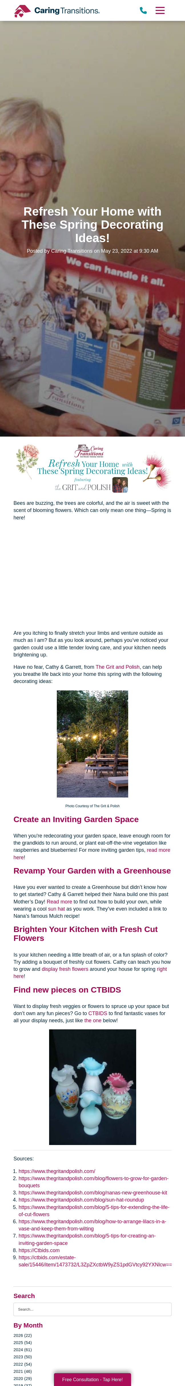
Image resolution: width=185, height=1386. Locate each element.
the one (92, 1020)
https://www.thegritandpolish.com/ (57, 1171)
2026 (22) (22, 1335)
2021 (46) (22, 1371)
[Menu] (160, 10)
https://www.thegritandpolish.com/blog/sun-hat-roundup (81, 1200)
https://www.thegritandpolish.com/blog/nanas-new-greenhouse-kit (93, 1193)
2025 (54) (22, 1342)
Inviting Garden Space (96, 819)
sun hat (56, 909)
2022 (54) (22, 1364)
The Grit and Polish (118, 667)
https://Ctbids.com (39, 1250)
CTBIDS (97, 1013)
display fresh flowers (65, 969)
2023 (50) (22, 1356)
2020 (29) (22, 1378)
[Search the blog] (92, 1309)
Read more (59, 902)
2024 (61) (22, 1349)
